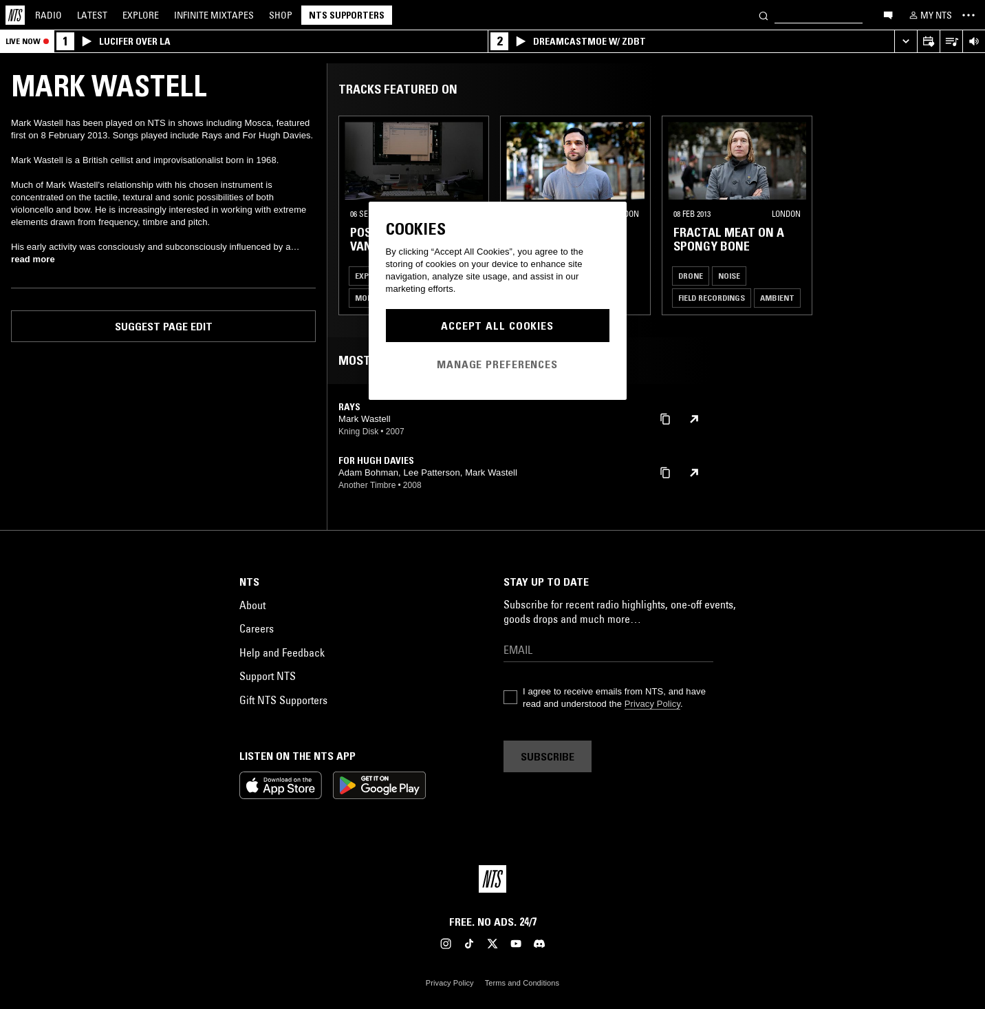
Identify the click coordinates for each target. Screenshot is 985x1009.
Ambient (777, 298)
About (252, 605)
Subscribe (547, 756)
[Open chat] (888, 14)
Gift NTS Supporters (283, 700)
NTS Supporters (347, 15)
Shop (280, 15)
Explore (140, 15)
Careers (256, 628)
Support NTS (267, 676)
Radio (48, 15)
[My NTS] (929, 15)
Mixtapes (214, 15)
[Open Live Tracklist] (951, 41)
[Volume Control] (973, 41)
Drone (690, 275)
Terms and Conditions (522, 983)
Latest (92, 15)
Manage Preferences (497, 364)
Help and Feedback (282, 652)
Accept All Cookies (497, 325)
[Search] (764, 14)
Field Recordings (711, 298)
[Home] (15, 15)
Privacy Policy (652, 704)
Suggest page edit (164, 326)
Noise (729, 275)
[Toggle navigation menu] (968, 15)
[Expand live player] (905, 41)
